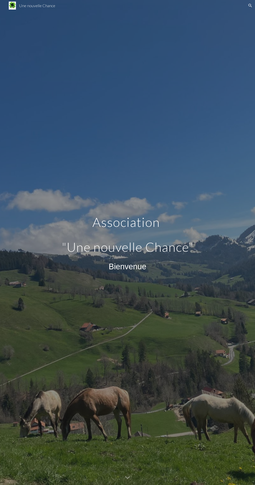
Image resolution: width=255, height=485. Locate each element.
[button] (250, 5)
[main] (127, 242)
